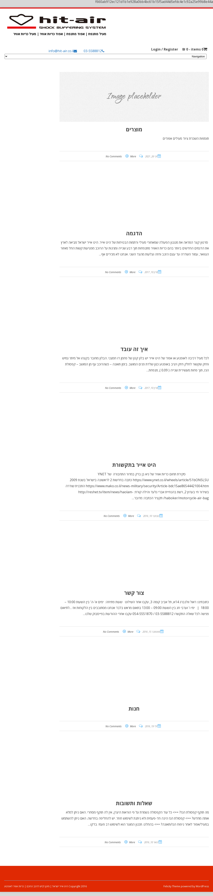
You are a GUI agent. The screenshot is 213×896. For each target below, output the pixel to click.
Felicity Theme (171, 886)
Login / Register (164, 49)
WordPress (202, 886)
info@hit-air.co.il (61, 51)
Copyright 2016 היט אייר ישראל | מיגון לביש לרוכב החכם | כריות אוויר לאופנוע (45, 886)
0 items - (192, 49)
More (133, 156)
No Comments (114, 156)
